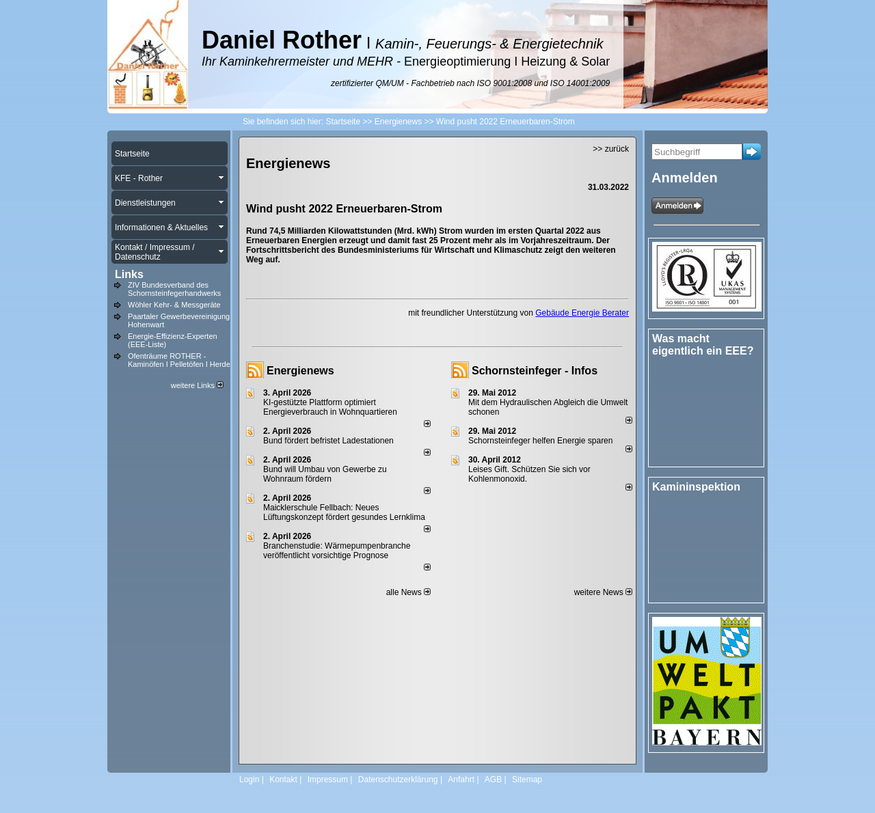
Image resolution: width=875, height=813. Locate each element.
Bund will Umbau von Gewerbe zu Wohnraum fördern (325, 474)
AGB (493, 779)
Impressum (328, 779)
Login (249, 779)
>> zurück (611, 149)
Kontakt (283, 779)
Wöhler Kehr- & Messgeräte (174, 305)
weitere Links (197, 385)
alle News (408, 592)
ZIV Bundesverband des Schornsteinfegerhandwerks (174, 289)
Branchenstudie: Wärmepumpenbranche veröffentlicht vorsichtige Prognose (336, 550)
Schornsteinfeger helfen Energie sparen (540, 440)
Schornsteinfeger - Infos (534, 370)
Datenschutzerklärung (398, 779)
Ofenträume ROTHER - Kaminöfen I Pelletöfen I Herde (179, 360)
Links (129, 274)
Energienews (300, 370)
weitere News (603, 592)
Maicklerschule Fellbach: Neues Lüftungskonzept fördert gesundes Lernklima (344, 512)
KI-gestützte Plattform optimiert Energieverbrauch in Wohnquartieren (330, 407)
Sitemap (527, 779)
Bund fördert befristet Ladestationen (328, 440)
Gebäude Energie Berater (582, 313)
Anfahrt (461, 779)
